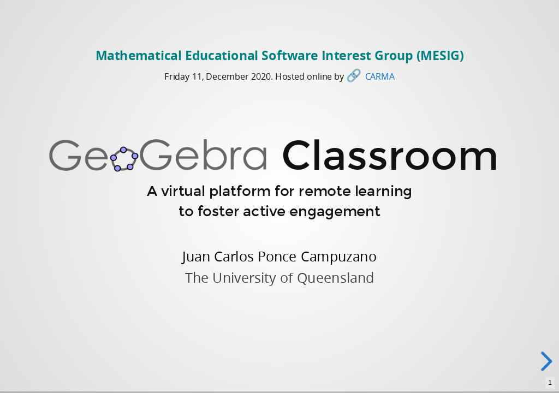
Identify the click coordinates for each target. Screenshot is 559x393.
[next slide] (547, 361)
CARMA (380, 76)
